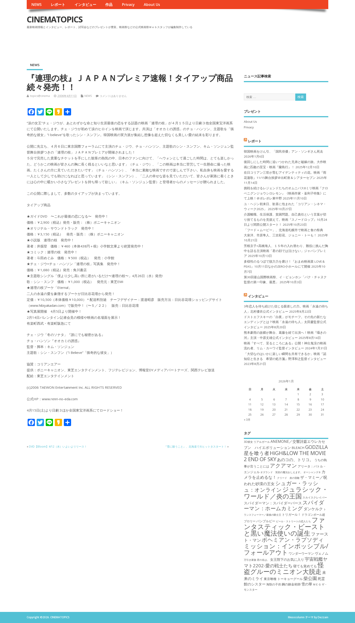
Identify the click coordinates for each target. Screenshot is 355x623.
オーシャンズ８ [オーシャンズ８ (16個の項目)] (312, 472)
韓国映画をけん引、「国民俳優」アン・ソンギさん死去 (283, 151)
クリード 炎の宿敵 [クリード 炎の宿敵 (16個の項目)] (288, 477)
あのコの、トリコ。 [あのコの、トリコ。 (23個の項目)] (295, 459)
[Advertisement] (242, 43)
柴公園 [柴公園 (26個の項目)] (310, 578)
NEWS (36, 4)
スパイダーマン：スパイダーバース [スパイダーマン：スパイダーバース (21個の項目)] (273, 503)
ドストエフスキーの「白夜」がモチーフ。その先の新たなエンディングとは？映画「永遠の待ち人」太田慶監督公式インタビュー (285, 322)
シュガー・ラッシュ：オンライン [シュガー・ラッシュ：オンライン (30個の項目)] (281, 486)
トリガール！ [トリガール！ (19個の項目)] (291, 514)
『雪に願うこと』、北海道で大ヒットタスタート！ (195, 446)
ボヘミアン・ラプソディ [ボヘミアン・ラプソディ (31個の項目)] (293, 539)
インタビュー (85, 4)
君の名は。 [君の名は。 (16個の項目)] (263, 559)
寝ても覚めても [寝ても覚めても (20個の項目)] (305, 566)
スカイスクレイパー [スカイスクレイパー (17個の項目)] (314, 497)
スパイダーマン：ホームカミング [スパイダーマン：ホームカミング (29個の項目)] (284, 505)
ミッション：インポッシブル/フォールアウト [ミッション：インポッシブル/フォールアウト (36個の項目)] (286, 549)
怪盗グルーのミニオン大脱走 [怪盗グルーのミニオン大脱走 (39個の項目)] (284, 568)
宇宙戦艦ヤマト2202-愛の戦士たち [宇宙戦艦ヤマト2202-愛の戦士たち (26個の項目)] (285, 562)
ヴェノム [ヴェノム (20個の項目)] (321, 553)
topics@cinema (40, 96)
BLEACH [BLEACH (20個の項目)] (298, 447)
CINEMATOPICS (54, 19)
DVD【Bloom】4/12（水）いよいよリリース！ (58, 446)
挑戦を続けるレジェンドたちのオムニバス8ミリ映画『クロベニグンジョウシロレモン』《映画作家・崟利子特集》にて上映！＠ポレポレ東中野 (286, 193)
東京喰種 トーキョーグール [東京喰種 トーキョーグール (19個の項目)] (283, 579)
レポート (58, 4)
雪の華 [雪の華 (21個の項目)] (306, 584)
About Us (152, 4)
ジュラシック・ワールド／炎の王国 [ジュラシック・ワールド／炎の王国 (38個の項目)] (286, 492)
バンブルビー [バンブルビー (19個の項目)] (265, 521)
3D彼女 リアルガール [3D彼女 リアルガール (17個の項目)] (257, 442)
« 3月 (247, 420)
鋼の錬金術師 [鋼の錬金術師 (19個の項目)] (291, 584)
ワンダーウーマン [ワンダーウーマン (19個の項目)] (301, 553)
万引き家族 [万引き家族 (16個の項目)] (250, 559)
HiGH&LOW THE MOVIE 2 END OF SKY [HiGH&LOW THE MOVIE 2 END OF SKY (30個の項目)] (285, 456)
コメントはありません (113, 96)
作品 (109, 4)
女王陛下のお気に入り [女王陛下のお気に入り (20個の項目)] (287, 559)
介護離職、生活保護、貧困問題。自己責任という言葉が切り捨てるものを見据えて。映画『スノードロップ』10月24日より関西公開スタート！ (285, 219)
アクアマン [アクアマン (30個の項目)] (283, 465)
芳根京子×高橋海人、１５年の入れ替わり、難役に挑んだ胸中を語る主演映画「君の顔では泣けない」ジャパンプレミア (286, 251)
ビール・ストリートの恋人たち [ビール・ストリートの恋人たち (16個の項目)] (293, 521)
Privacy (128, 4)
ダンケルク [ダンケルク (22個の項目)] (313, 508)
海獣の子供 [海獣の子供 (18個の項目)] (273, 584)
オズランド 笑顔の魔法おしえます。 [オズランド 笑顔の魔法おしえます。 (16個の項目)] (281, 472)
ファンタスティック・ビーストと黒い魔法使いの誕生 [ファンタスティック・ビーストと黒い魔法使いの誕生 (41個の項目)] (284, 526)
